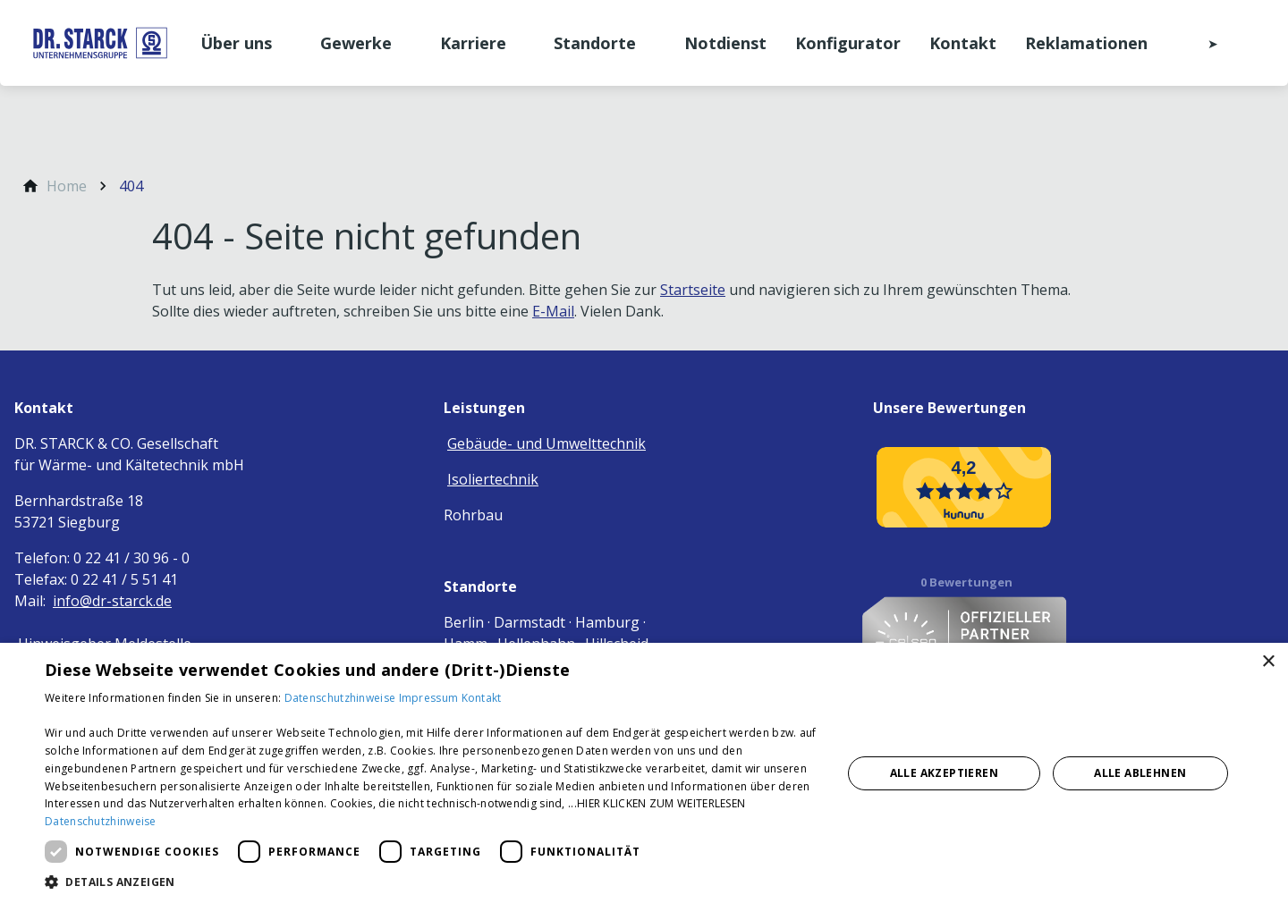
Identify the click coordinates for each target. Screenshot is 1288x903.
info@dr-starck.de (112, 601)
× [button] (1268, 662)
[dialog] (644, 773)
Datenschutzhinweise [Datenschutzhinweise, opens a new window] (101, 821)
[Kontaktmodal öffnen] (1200, 42)
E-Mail (553, 311)
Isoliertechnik (492, 479)
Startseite (692, 290)
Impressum (430, 697)
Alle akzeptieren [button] (944, 773)
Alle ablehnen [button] (1140, 773)
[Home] (67, 186)
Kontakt (482, 697)
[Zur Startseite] (100, 43)
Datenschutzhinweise (341, 697)
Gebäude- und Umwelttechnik (546, 443)
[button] (431, 881)
